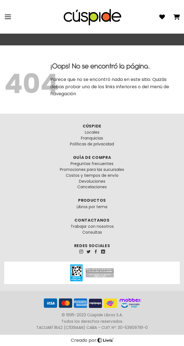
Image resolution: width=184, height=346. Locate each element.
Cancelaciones (92, 187)
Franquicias (92, 138)
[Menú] (8, 17)
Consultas (92, 232)
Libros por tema (92, 207)
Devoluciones (92, 181)
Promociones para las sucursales (92, 169)
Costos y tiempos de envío (92, 175)
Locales (92, 132)
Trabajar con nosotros (92, 226)
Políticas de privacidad (92, 144)
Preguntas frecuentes (92, 163)
